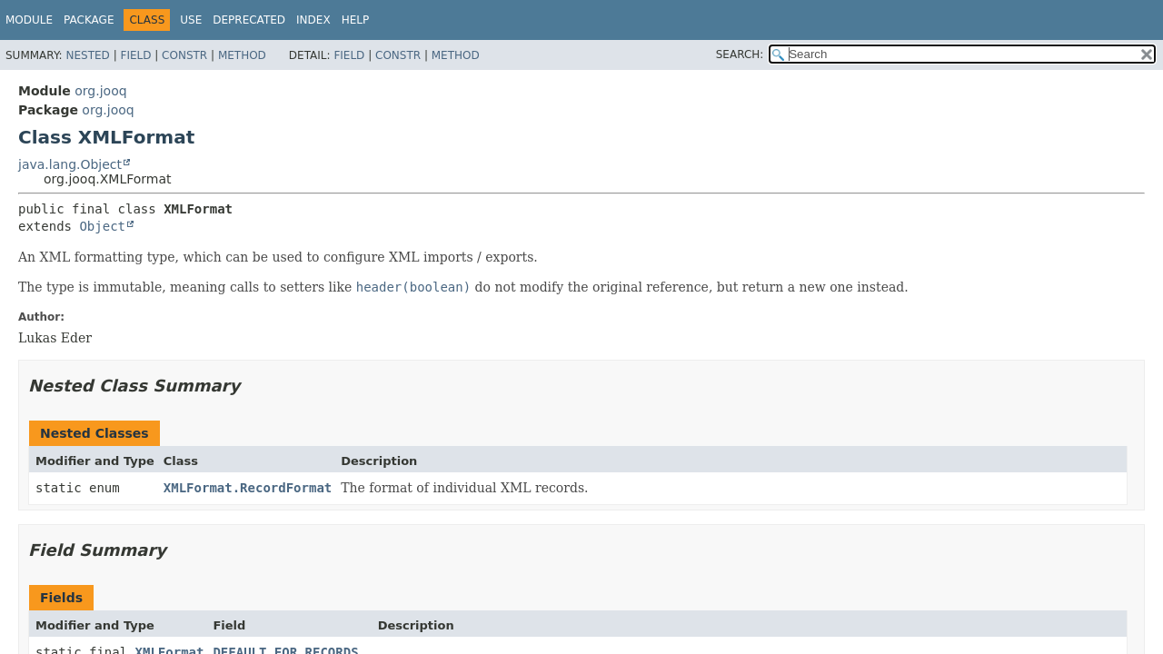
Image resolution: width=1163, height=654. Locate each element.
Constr (184, 55)
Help (356, 20)
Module (29, 20)
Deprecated (249, 20)
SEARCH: (740, 54)
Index (313, 20)
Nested (87, 55)
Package (89, 20)
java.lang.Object (70, 164)
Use (191, 20)
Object (102, 226)
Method (242, 55)
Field (135, 55)
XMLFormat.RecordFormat (248, 488)
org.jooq (100, 91)
